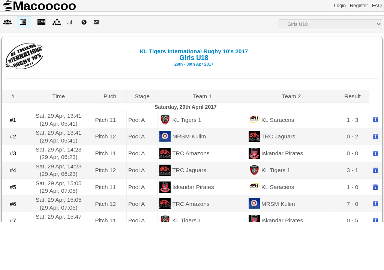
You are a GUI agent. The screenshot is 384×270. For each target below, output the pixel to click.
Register (359, 5)
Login (340, 5)
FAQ (377, 5)
